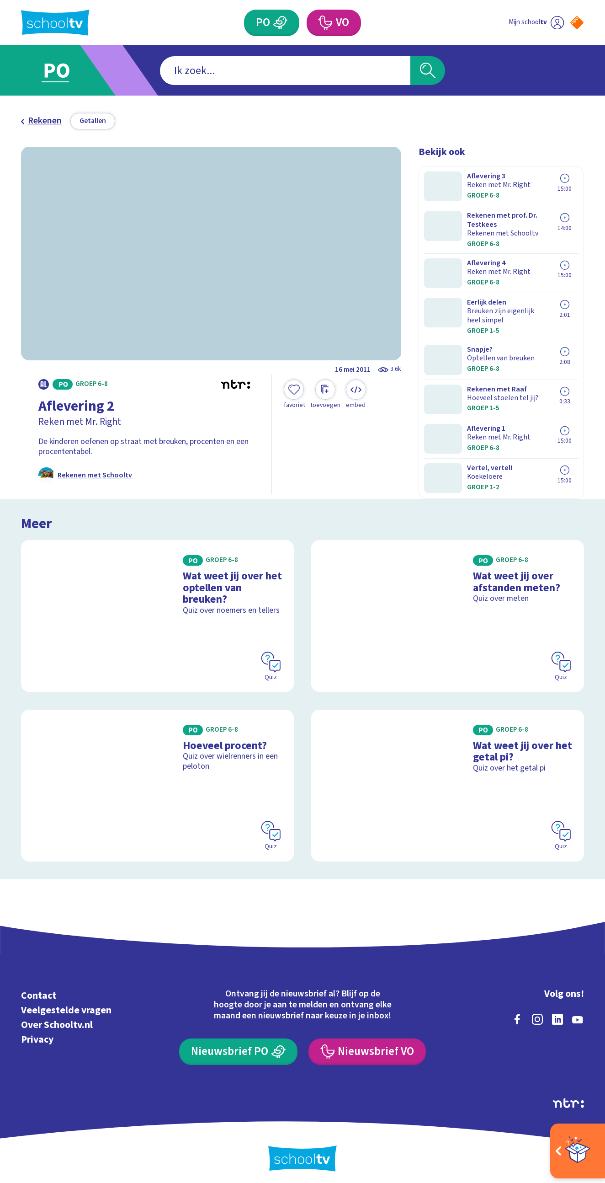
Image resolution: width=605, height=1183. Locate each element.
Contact (38, 990)
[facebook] (517, 1013)
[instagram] (537, 1013)
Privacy (37, 1034)
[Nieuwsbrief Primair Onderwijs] (238, 1046)
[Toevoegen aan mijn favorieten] (295, 395)
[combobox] (285, 71)
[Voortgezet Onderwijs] (325, 23)
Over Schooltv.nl (57, 1019)
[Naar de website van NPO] (577, 23)
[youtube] (578, 1013)
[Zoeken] (427, 71)
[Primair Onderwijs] (281, 23)
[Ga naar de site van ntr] (568, 1097)
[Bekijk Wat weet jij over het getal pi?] (447, 780)
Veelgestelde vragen (66, 1004)
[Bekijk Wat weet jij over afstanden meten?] (447, 610)
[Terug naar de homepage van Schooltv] (55, 23)
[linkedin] (557, 1013)
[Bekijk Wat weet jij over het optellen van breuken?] (157, 610)
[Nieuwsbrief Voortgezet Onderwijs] (367, 1046)
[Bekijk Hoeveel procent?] (157, 780)
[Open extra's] (577, 1151)
